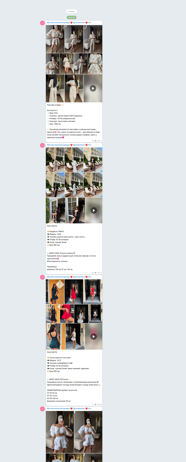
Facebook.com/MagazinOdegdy (123, 42)
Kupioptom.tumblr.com (120, 50)
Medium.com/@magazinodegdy (123, 47)
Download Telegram (126, 58)
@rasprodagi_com (121, 36)
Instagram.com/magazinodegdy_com (126, 39)
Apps (128, 64)
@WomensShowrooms (122, 33)
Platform (135, 64)
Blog (121, 64)
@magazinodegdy (121, 31)
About (115, 64)
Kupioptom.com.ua (118, 52)
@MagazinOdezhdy (126, 18)
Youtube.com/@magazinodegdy (124, 44)
